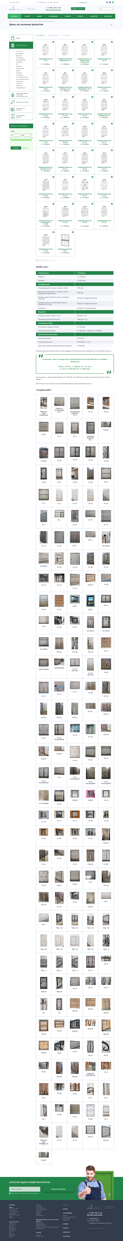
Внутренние (20, 68)
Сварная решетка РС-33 (46, 194)
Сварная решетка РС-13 (85, 114)
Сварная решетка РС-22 (104, 88)
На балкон (19, 62)
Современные (20, 88)
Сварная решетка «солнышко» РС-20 (46, 222)
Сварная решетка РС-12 (104, 141)
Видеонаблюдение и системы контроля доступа (47, 1220)
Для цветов (19, 53)
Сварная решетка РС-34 (85, 221)
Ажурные (19, 66)
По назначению (13, 1212)
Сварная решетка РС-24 (85, 168)
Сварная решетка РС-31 (85, 194)
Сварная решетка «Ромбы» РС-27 (46, 168)
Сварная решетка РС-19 (104, 194)
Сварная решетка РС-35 (65, 221)
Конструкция (12, 1213)
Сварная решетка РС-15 (104, 168)
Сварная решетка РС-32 (46, 250)
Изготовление (40, 1236)
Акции (39, 16)
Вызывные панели (41, 1225)
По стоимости (40, 35)
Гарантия (93, 16)
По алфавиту (67, 35)
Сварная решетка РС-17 (65, 168)
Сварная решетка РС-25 (104, 221)
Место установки (13, 1208)
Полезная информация (69, 1217)
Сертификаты (66, 1218)
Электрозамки (40, 1228)
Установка (66, 1205)
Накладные (19, 81)
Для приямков (20, 60)
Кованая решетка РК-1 (65, 250)
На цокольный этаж (22, 79)
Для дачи (19, 55)
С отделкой (12, 1210)
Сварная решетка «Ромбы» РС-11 (104, 114)
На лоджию (19, 75)
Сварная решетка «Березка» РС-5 (65, 59)
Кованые (19, 73)
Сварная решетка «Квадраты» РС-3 (85, 88)
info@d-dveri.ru (83, 2)
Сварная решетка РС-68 (65, 141)
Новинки (11, 1217)
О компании (53, 16)
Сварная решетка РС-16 (65, 114)
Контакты (108, 16)
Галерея (68, 16)
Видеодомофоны (40, 1224)
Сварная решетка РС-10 (104, 59)
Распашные (20, 58)
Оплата (80, 16)
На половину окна (22, 77)
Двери (11, 1207)
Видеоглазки (39, 1222)
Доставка (38, 1235)
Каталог (14, 16)
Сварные (19, 85)
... (50, 260)
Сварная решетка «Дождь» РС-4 (65, 88)
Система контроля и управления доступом (47, 1227)
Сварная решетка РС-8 (46, 88)
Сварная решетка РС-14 (85, 141)
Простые (19, 83)
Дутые (18, 71)
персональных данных (33, 1193)
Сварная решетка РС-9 (46, 141)
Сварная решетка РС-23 (46, 114)
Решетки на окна (14, 1222)
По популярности (53, 35)
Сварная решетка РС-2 (46, 59)
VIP (17, 64)
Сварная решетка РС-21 (65, 194)
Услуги (27, 16)
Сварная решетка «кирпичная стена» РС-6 (85, 60)
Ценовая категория (14, 1215)
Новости (65, 1215)
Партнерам (66, 1220)
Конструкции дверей (18, 116)
